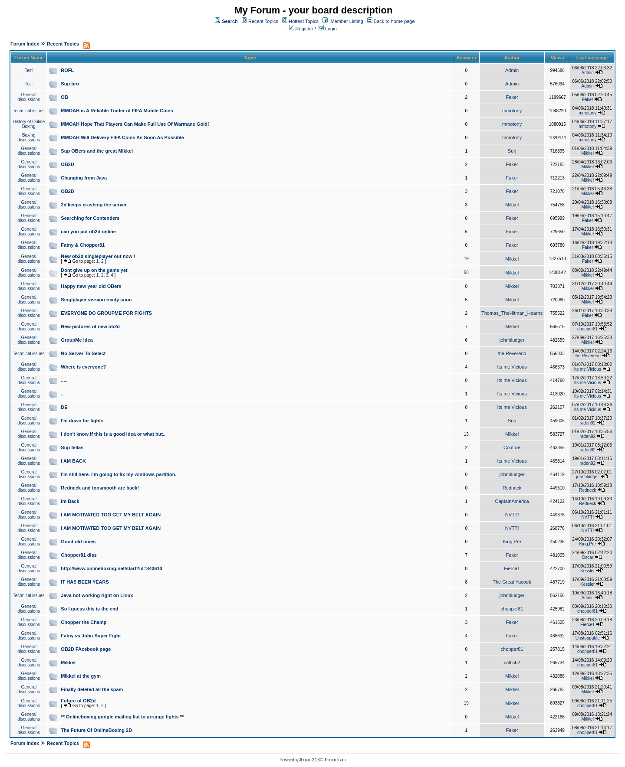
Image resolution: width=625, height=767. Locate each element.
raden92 (587, 423)
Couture (511, 447)
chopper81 (587, 328)
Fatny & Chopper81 (83, 245)
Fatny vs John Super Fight (91, 635)
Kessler (587, 570)
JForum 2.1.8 (309, 759)
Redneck (512, 487)
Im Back (70, 501)
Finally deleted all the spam (92, 689)
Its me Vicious (511, 366)
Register (301, 28)
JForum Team (334, 759)
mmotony (512, 110)
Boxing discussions (28, 137)
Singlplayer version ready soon (96, 299)
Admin (512, 70)
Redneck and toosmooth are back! (100, 487)
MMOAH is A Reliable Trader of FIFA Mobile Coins (117, 110)
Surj (512, 150)
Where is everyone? (83, 366)
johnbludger (512, 340)
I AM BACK (73, 460)
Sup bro (70, 83)
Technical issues (29, 110)
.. (62, 393)
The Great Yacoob (512, 581)
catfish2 (512, 662)
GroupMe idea (76, 340)
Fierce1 (512, 568)
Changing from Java (84, 177)
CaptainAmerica (512, 501)
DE (64, 407)
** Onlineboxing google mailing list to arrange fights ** (122, 716)
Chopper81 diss (79, 555)
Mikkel (588, 153)
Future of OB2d (78, 700)
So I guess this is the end (89, 608)
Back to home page (394, 21)
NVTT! (512, 514)
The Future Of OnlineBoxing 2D (96, 730)
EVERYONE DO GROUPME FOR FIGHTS (106, 313)
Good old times (78, 541)
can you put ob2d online (88, 231)
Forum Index (24, 43)
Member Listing (346, 21)
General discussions (28, 97)
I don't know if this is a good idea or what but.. (113, 434)
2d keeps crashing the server (94, 204)
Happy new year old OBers (91, 286)
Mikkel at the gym (81, 676)
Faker (512, 97)
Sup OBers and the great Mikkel (97, 150)
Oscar (587, 557)
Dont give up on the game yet (94, 270)
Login (328, 28)
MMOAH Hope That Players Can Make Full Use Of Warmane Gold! (135, 124)
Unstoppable (588, 638)
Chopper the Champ (83, 622)
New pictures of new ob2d (90, 326)
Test (29, 70)
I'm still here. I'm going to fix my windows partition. (118, 474)
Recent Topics (263, 21)
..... (64, 380)
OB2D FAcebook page (86, 649)
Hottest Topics (304, 21)
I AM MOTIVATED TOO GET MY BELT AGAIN (111, 514)
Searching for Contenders (90, 218)
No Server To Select (83, 353)
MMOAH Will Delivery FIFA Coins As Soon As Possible (122, 137)
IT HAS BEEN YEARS (85, 581)
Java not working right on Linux (97, 595)
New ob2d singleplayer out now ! (98, 256)
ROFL (67, 70)
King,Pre (512, 541)
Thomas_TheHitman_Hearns (512, 313)
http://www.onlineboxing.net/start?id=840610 (111, 568)
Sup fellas (72, 447)
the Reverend (512, 353)
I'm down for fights (82, 420)
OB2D (67, 164)
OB (64, 97)
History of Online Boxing (29, 124)
